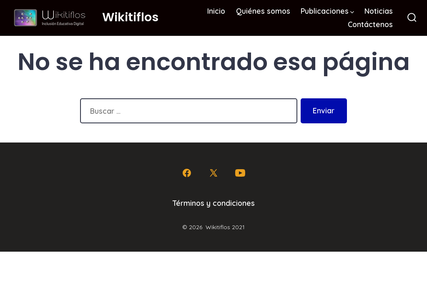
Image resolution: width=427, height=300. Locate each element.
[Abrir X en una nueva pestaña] (213, 173)
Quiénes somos (263, 10)
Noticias (378, 10)
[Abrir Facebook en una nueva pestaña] (186, 173)
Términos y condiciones (214, 203)
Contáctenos (370, 24)
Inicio (216, 10)
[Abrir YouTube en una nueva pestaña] (240, 173)
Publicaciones (327, 10)
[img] (352, 12)
